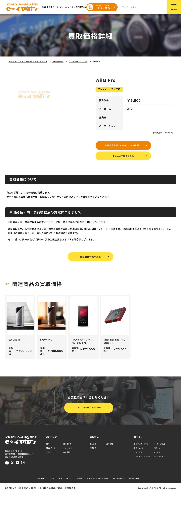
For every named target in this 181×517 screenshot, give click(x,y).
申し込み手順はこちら (123, 157)
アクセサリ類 (166, 487)
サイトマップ (118, 507)
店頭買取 (94, 477)
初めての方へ (73, 472)
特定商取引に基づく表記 (97, 507)
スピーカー (165, 477)
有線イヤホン (140, 477)
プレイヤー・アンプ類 (145, 487)
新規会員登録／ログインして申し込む (123, 145)
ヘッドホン (139, 482)
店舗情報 (71, 482)
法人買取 (113, 472)
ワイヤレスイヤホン (144, 472)
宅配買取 (94, 472)
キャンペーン (73, 477)
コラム (49, 482)
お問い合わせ (134, 507)
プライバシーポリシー (58, 507)
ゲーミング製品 (167, 472)
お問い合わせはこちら (57, 431)
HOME (49, 472)
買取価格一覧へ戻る (90, 258)
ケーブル (164, 482)
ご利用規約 (77, 507)
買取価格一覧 (52, 477)
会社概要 (41, 507)
